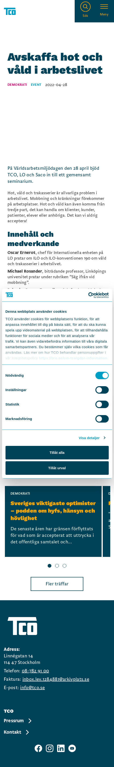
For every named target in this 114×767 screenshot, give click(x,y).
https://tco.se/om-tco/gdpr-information (73, 358)
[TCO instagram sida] (49, 748)
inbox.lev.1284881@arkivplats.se (55, 679)
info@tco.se (32, 688)
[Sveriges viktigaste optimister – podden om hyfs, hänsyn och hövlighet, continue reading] (53, 521)
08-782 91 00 (35, 671)
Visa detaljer (89, 438)
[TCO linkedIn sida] (61, 748)
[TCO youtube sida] (72, 748)
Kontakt (17, 732)
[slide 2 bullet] (57, 566)
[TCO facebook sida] (38, 748)
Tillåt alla (57, 453)
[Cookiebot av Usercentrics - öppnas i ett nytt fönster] (88, 295)
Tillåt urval (57, 468)
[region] (57, 527)
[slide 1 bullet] (49, 566)
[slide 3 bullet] (64, 566)
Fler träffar (57, 584)
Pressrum (18, 721)
